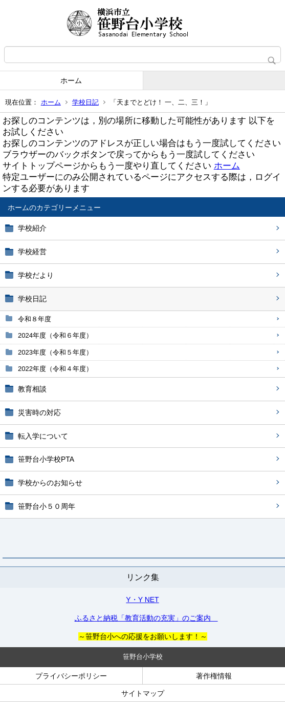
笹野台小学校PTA (46, 459)
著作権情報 (214, 676)
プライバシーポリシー (71, 676)
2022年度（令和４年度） (55, 369)
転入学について (43, 436)
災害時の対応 (39, 412)
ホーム (71, 80)
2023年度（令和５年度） (55, 352)
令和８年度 (34, 319)
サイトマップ (142, 693)
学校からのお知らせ (50, 483)
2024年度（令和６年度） (55, 335)
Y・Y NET (142, 599)
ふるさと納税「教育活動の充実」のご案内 (146, 618)
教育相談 (32, 389)
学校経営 (32, 251)
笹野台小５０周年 (46, 506)
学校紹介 (32, 228)
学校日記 (85, 102)
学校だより (36, 275)
